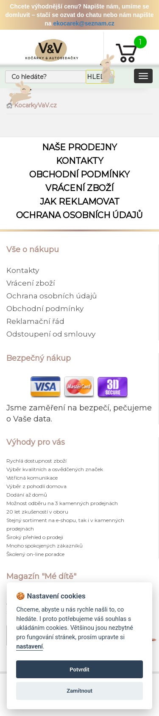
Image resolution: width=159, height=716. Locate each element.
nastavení (29, 646)
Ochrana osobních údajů (79, 215)
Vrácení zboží (79, 188)
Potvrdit (79, 669)
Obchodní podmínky (79, 174)
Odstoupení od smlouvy (50, 334)
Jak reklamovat (80, 201)
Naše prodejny (79, 147)
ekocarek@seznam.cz (83, 23)
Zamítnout (79, 691)
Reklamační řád (35, 321)
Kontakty (79, 161)
